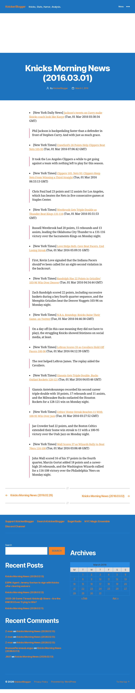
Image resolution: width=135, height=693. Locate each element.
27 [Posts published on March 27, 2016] (125, 592)
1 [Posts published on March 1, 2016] (82, 578)
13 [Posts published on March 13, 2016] (125, 582)
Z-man (9, 635)
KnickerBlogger (16, 6)
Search (8, 549)
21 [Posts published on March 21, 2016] (74, 592)
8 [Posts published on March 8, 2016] (83, 582)
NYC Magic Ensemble (105, 525)
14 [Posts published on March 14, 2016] (74, 587)
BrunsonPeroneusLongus (19, 651)
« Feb (84, 601)
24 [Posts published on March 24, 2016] (100, 592)
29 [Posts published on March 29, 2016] (82, 596)
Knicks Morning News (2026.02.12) (24, 596)
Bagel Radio (80, 525)
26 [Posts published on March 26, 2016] (117, 592)
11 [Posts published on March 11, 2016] (108, 582)
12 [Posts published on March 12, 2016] (117, 582)
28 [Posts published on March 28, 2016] (74, 596)
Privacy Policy (42, 685)
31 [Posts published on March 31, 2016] (100, 596)
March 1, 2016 (82, 88)
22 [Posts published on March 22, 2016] (82, 592)
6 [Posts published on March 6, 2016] (125, 578)
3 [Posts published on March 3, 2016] (100, 578)
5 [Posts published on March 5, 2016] (117, 578)
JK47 (8, 660)
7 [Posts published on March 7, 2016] (74, 582)
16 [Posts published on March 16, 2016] (91, 587)
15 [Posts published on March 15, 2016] (83, 587)
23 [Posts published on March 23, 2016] (91, 592)
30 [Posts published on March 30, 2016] (91, 596)
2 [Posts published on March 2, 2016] (91, 578)
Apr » (116, 601)
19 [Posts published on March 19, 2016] (117, 587)
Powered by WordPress (66, 685)
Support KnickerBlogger (21, 525)
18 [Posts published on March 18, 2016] (108, 587)
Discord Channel (15, 530)
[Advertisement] (67, 33)
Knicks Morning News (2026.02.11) (24, 612)
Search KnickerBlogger (54, 525)
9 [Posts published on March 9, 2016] (91, 582)
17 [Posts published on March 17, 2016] (100, 587)
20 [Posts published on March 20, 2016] (125, 587)
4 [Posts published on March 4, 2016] (108, 578)
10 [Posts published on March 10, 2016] (100, 582)
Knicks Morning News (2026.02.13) (24, 580)
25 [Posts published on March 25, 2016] (108, 592)
